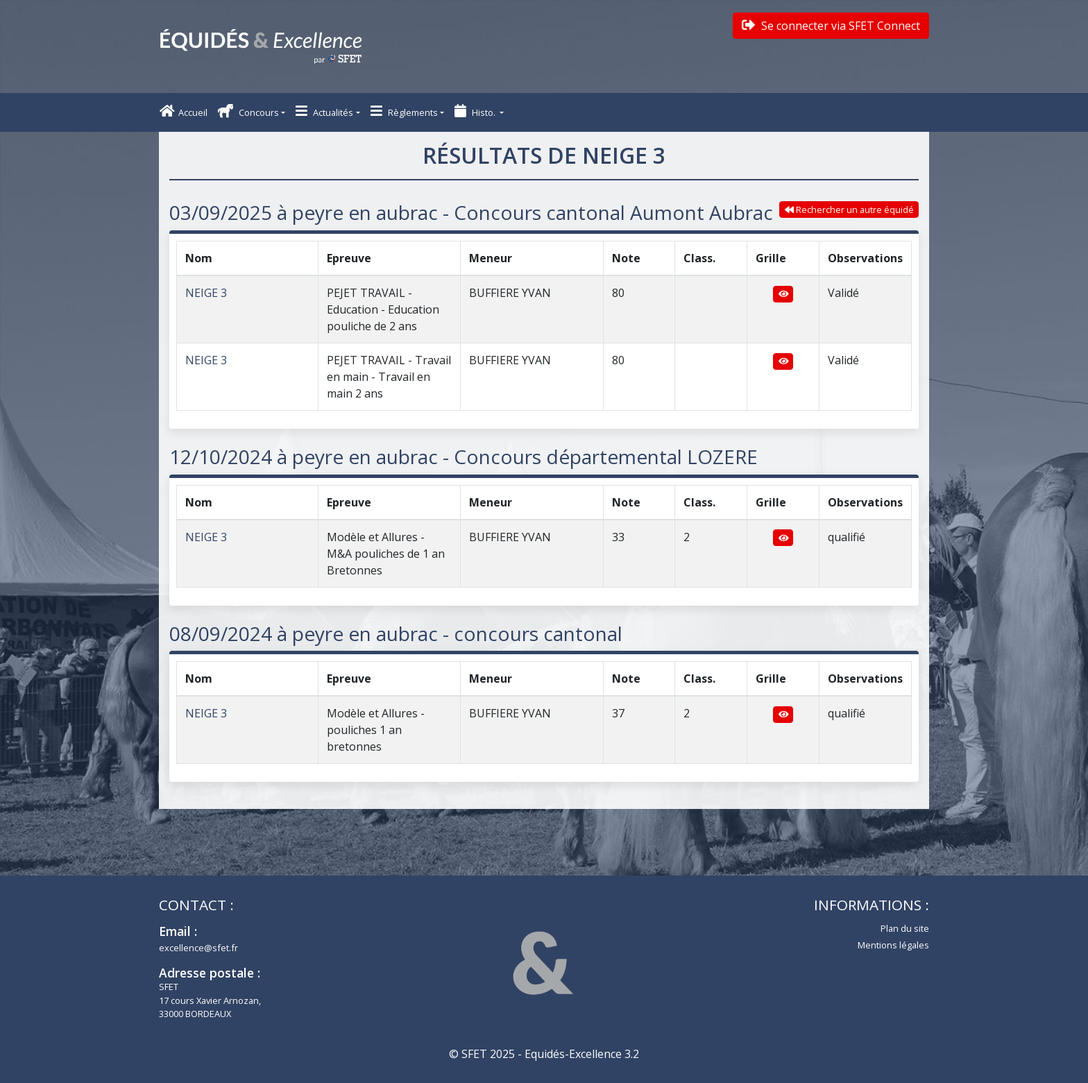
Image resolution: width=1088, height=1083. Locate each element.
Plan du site (905, 928)
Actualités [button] (324, 111)
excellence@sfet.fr (198, 947)
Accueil (183, 111)
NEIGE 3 (206, 292)
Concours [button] (248, 111)
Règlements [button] (404, 111)
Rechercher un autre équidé (849, 209)
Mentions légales (893, 945)
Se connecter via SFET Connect (831, 25)
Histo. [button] (476, 111)
